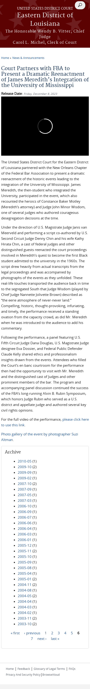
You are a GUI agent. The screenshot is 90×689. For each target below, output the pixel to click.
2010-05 (25, 461)
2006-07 (25, 517)
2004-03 (25, 607)
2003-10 (25, 623)
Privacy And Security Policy (23, 674)
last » (55, 638)
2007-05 (25, 494)
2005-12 (25, 545)
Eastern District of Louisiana (45, 20)
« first (15, 633)
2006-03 (25, 534)
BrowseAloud (51, 674)
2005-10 (25, 556)
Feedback (24, 669)
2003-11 (25, 618)
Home (5, 58)
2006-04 (25, 528)
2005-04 (25, 573)
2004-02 (25, 612)
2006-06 (25, 522)
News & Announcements (28, 58)
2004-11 (25, 584)
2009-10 (25, 466)
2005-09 (25, 562)
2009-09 (25, 472)
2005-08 (25, 567)
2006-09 (25, 511)
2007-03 (25, 500)
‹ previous (32, 633)
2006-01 (25, 539)
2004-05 (25, 595)
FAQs (72, 669)
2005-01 (25, 579)
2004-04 (25, 601)
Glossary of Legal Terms (49, 669)
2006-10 (25, 506)
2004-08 (25, 590)
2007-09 (25, 489)
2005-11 (25, 551)
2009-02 (25, 478)
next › (42, 638)
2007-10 (25, 483)
